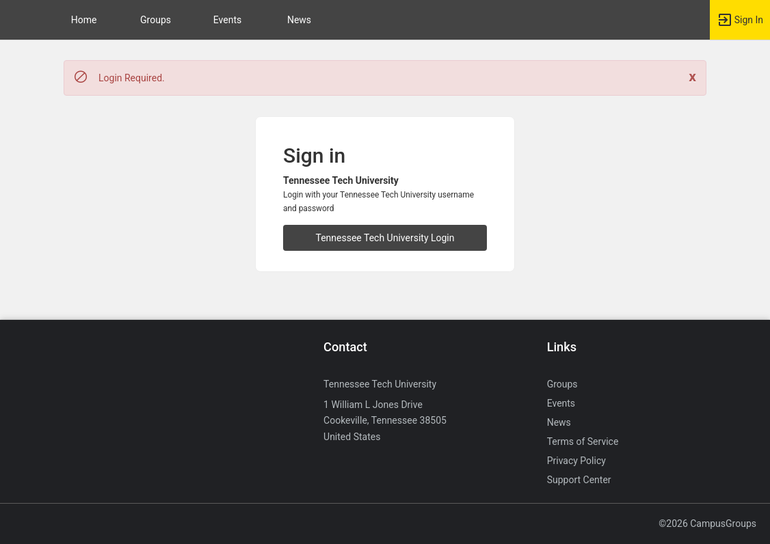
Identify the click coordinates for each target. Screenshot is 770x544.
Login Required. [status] (131, 77)
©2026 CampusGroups (707, 523)
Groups (155, 19)
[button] (17, 19)
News (299, 19)
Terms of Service (583, 441)
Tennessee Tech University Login (385, 237)
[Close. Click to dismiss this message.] (692, 77)
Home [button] (84, 19)
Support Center (579, 479)
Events (227, 19)
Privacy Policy (576, 460)
